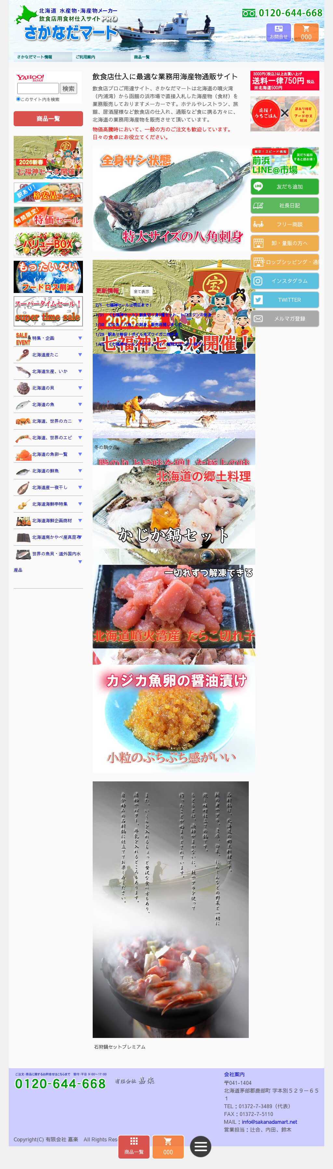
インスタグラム (290, 280)
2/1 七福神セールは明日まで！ (124, 305)
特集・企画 (34, 338)
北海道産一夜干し (41, 488)
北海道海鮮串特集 (41, 504)
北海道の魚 (34, 405)
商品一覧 (142, 57)
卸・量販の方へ (290, 242)
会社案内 (234, 1074)
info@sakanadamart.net (269, 1121)
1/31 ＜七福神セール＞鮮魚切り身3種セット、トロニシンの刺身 (154, 314)
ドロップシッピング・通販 (290, 261)
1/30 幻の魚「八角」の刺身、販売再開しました (139, 324)
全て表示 (141, 291)
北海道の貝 (34, 388)
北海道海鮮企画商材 (43, 521)
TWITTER (289, 299)
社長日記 (289, 205)
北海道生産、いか (41, 372)
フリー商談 (290, 224)
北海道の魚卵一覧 (41, 455)
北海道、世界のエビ (43, 438)
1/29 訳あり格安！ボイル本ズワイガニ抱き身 (137, 334)
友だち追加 (290, 186)
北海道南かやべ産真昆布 (48, 538)
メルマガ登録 (289, 318)
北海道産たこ (37, 355)
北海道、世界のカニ (43, 422)
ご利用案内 (85, 57)
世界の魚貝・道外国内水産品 (47, 561)
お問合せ (279, 36)
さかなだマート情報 (34, 57)
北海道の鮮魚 (37, 471)
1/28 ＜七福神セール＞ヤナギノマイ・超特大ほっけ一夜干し (151, 344)
